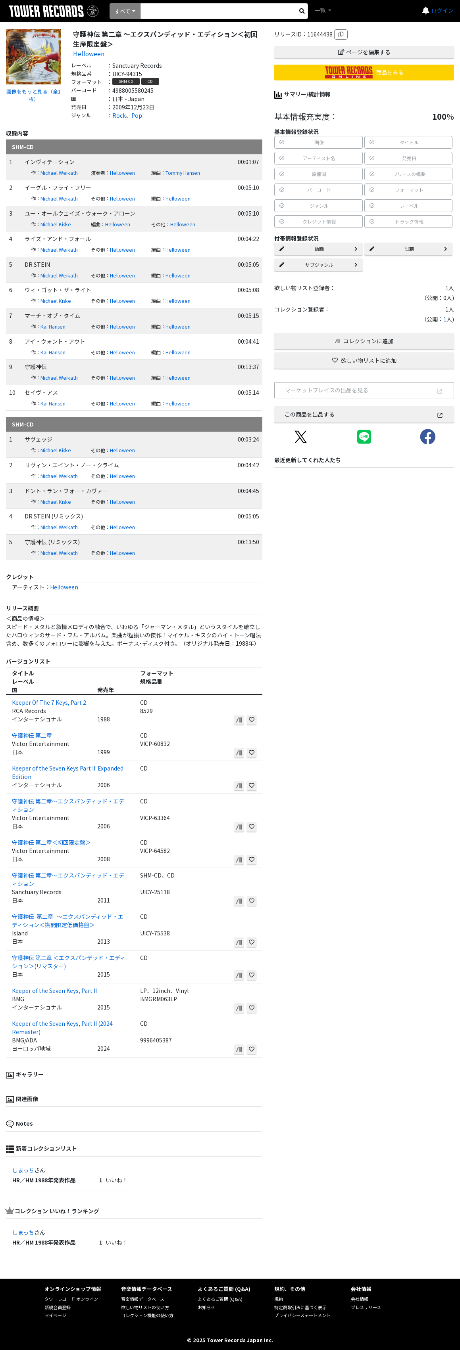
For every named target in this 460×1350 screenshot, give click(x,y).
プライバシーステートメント (302, 1315)
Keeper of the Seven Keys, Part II (54, 990)
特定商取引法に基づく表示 (300, 1307)
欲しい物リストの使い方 (145, 1307)
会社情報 (359, 1299)
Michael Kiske (55, 224)
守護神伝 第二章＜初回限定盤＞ (51, 842)
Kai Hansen (52, 326)
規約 (278, 1299)
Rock (119, 115)
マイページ (55, 1315)
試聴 (408, 248)
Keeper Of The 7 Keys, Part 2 (49, 702)
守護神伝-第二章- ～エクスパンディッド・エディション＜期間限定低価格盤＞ (67, 920)
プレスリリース (366, 1307)
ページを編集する (364, 52)
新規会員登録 (57, 1307)
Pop (136, 115)
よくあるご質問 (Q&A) (220, 1299)
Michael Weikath (59, 172)
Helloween (88, 53)
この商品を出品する (364, 414)
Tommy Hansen (183, 172)
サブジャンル (318, 264)
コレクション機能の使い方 (147, 1315)
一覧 (320, 10)
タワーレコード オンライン (71, 1299)
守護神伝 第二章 (32, 735)
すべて (123, 11)
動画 (318, 248)
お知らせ (206, 1307)
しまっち (23, 1170)
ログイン (442, 10)
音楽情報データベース (142, 1299)
